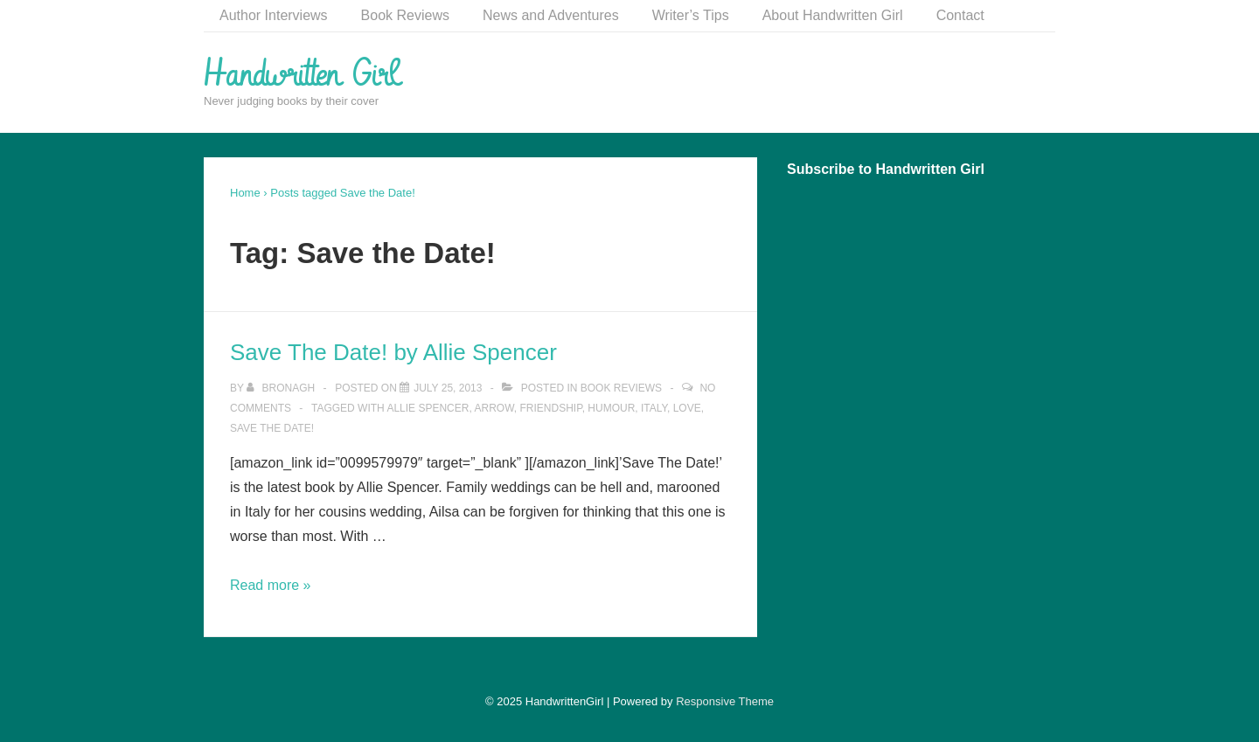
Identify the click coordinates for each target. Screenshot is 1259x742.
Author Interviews (273, 15)
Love (687, 408)
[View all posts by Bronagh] (282, 388)
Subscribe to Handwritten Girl (885, 169)
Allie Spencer (427, 408)
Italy (654, 408)
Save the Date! (272, 428)
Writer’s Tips (690, 15)
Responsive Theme (725, 701)
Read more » (270, 585)
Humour (611, 408)
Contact (960, 15)
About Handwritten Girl (832, 15)
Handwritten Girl (301, 75)
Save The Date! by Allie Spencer (393, 352)
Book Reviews (405, 15)
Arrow (493, 408)
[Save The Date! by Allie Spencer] (448, 388)
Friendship (551, 408)
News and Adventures (551, 15)
